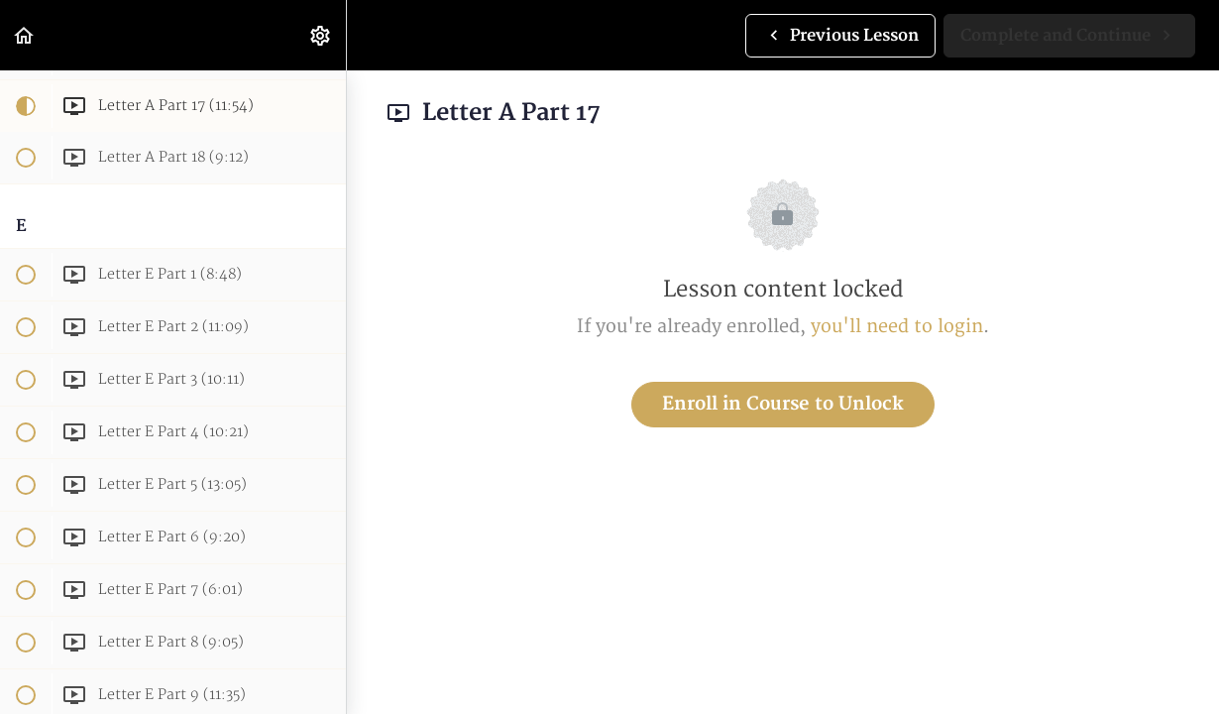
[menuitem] (321, 35)
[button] (25, 35)
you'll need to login (897, 326)
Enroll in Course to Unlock (783, 404)
